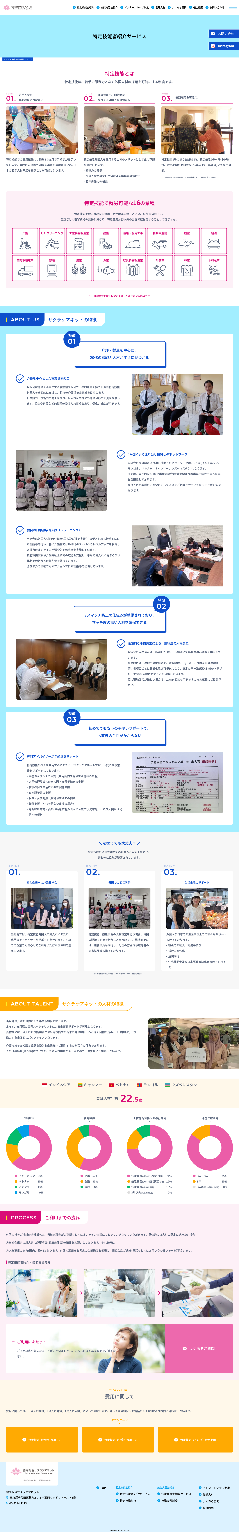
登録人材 (211, 1493)
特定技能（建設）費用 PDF (45, 1439)
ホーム (6, 59)
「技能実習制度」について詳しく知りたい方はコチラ (120, 296)
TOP (112, 1487)
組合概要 (211, 1506)
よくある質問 (213, 1499)
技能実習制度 (175, 1499)
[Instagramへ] (224, 46)
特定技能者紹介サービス (143, 1493)
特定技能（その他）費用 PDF (198, 1439)
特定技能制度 (137, 1499)
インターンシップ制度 (218, 1487)
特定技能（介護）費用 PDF (121, 1439)
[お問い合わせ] (224, 33)
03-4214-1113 (18, 1503)
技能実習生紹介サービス (181, 1493)
